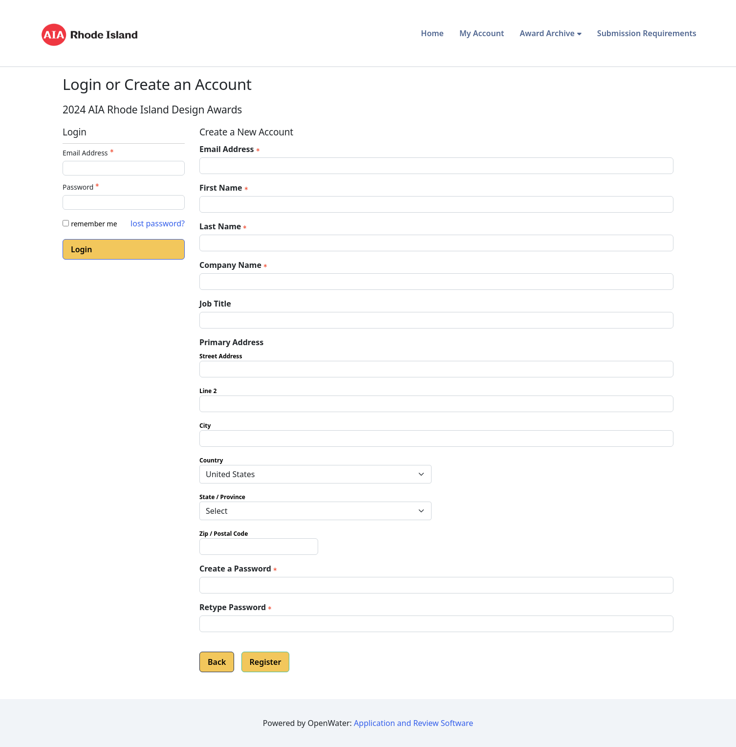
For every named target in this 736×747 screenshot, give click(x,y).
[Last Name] (436, 243)
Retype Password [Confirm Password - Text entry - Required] (236, 607)
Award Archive (547, 33)
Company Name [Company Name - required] (234, 265)
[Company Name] (436, 281)
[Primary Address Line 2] (436, 403)
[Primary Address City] (436, 438)
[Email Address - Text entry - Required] (124, 168)
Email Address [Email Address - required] (230, 149)
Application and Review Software (413, 723)
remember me (94, 223)
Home (432, 33)
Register (265, 662)
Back (217, 662)
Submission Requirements (646, 33)
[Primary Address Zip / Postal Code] (258, 546)
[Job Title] (436, 320)
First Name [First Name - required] (224, 187)
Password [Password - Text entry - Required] (82, 187)
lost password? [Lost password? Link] (157, 223)
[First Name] (436, 204)
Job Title (215, 303)
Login (81, 249)
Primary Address (231, 342)
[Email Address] (436, 165)
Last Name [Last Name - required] (224, 226)
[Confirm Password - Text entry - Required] (436, 623)
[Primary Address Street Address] (436, 369)
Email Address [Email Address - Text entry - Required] (89, 152)
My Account (481, 33)
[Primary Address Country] (315, 474)
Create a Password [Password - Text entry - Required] (239, 568)
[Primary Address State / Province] (315, 511)
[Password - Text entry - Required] (124, 202)
